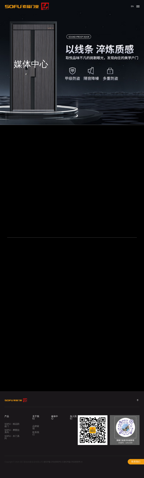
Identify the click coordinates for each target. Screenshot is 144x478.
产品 (6, 416)
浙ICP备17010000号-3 (53, 462)
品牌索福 (35, 427)
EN (132, 6)
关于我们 (35, 417)
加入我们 (73, 417)
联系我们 (135, 461)
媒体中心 (54, 417)
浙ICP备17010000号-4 (72, 462)
